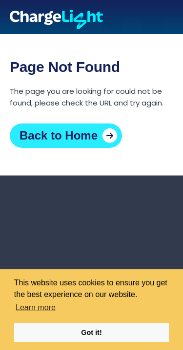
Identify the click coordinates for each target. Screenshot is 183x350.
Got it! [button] (91, 332)
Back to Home (59, 135)
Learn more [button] (36, 307)
